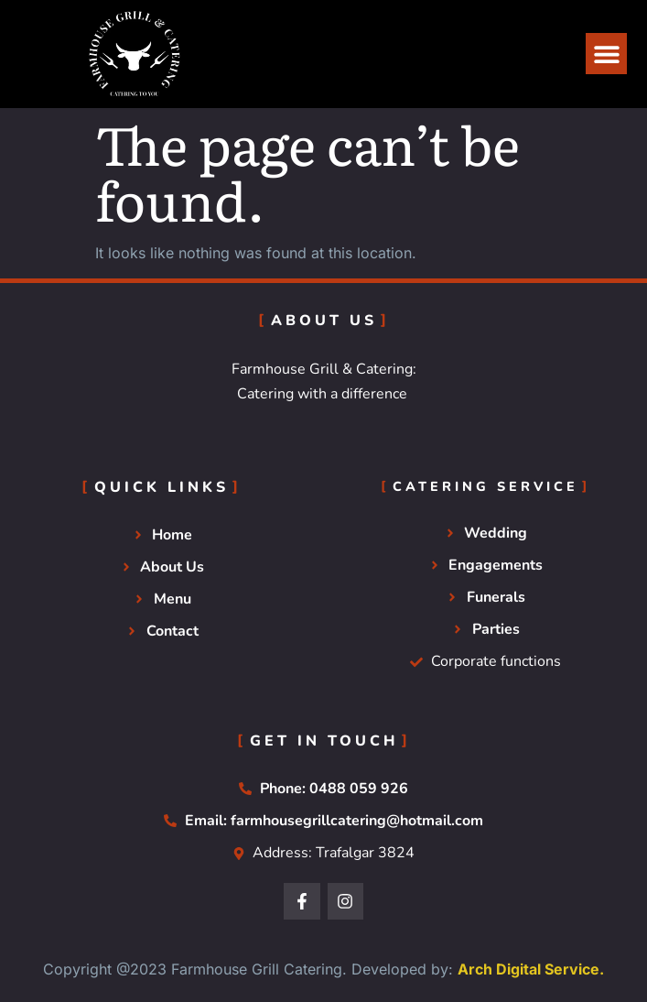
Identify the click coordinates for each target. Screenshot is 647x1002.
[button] (606, 53)
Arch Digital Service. (531, 969)
